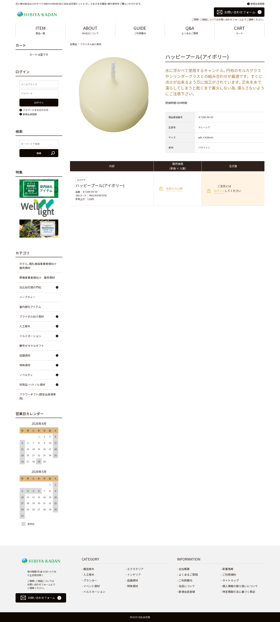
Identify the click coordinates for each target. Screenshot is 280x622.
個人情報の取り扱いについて (240, 586)
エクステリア (135, 569)
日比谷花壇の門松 (30, 287)
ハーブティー (27, 297)
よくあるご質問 (189, 30)
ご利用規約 (229, 574)
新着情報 (227, 569)
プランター (90, 580)
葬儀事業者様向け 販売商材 (37, 277)
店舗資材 (24, 355)
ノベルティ (26, 375)
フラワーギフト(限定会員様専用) (37, 396)
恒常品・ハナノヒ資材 (32, 385)
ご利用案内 (140, 30)
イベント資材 (91, 586)
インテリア (134, 574)
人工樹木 (24, 326)
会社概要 (184, 569)
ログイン (219, 191)
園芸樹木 (88, 569)
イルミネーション (30, 336)
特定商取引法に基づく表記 (238, 592)
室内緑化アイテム (30, 307)
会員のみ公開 (174, 188)
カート (239, 30)
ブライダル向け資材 (90, 44)
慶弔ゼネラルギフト (31, 346)
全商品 (73, 44)
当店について (187, 586)
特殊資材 (24, 365)
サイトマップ (230, 580)
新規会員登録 (257, 3)
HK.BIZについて (90, 30)
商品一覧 (40, 30)
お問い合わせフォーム (239, 12)
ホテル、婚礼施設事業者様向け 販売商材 (39, 266)
